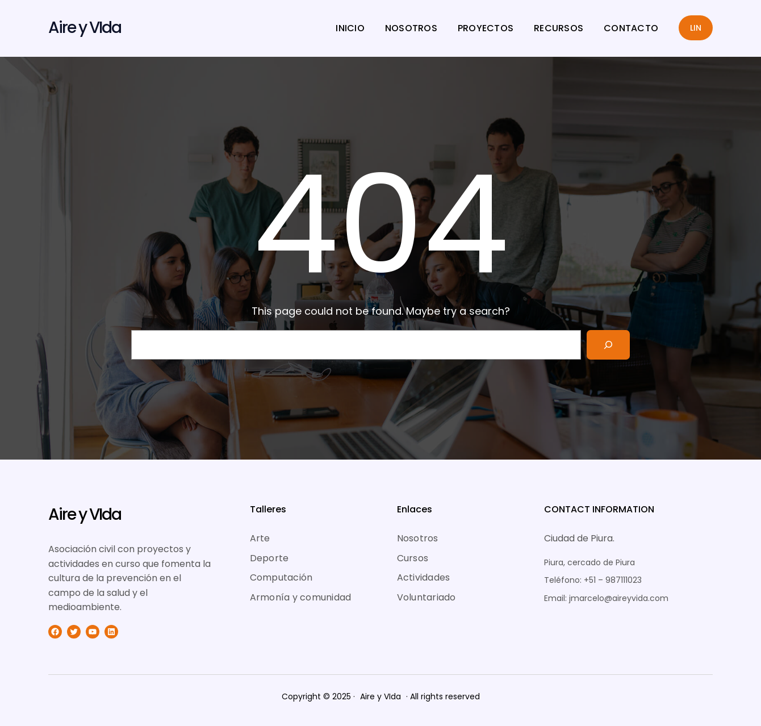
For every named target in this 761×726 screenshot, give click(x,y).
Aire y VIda (84, 27)
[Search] (608, 345)
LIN (695, 28)
